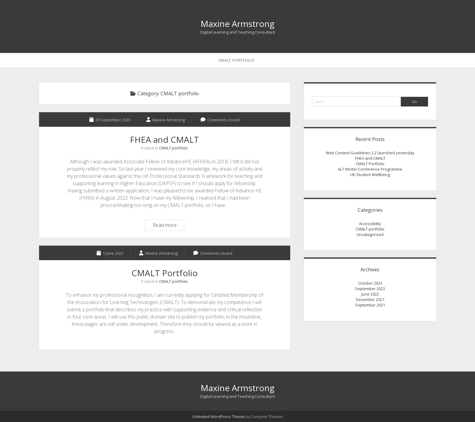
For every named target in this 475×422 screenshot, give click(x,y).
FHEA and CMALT (164, 139)
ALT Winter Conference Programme (370, 169)
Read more (168, 226)
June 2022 (370, 294)
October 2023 (370, 283)
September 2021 (370, 305)
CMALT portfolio (173, 148)
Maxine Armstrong (237, 23)
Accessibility (370, 223)
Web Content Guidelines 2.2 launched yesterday (370, 152)
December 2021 (370, 299)
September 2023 (370, 288)
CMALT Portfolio (236, 60)
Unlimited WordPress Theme (218, 416)
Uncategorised (370, 234)
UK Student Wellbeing (370, 174)
